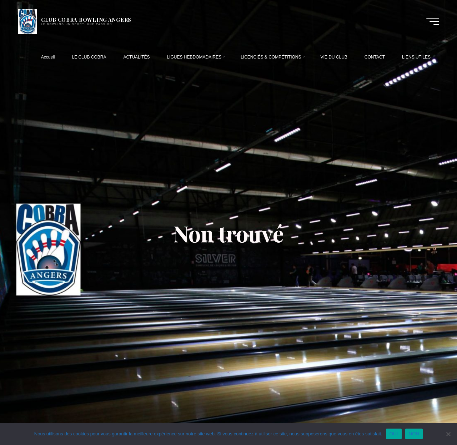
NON (414, 433)
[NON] (448, 434)
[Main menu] (432, 21)
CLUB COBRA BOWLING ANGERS (86, 19)
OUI (394, 433)
